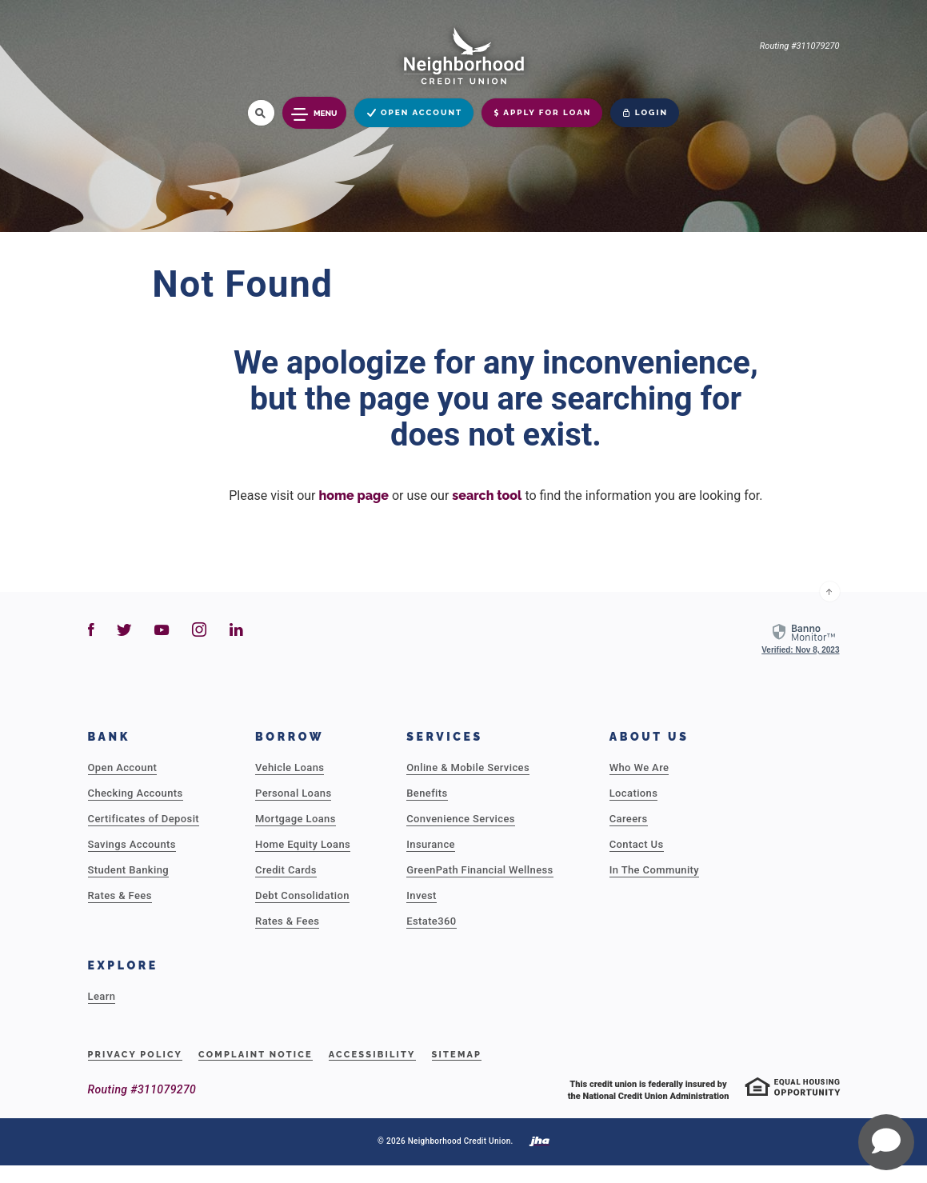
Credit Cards (286, 870)
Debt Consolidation (302, 895)
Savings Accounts (132, 844)
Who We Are (639, 767)
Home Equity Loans (302, 844)
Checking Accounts (135, 793)
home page (353, 495)
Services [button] (444, 736)
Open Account (123, 767)
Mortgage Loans (295, 819)
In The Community (654, 870)
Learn (102, 996)
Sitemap (457, 1054)
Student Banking (129, 870)
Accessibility (372, 1054)
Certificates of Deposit (144, 819)
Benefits (426, 793)
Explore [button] (123, 965)
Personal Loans (293, 793)
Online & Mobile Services (467, 767)
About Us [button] (649, 736)
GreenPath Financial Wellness (479, 870)
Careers (628, 819)
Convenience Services (460, 819)
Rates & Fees (120, 895)
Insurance (430, 844)
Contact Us (636, 844)
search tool (486, 495)
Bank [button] (109, 736)
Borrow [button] (289, 736)
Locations (633, 793)
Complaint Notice (255, 1054)
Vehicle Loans (289, 767)
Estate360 (431, 921)
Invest (421, 895)
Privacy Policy (135, 1054)
